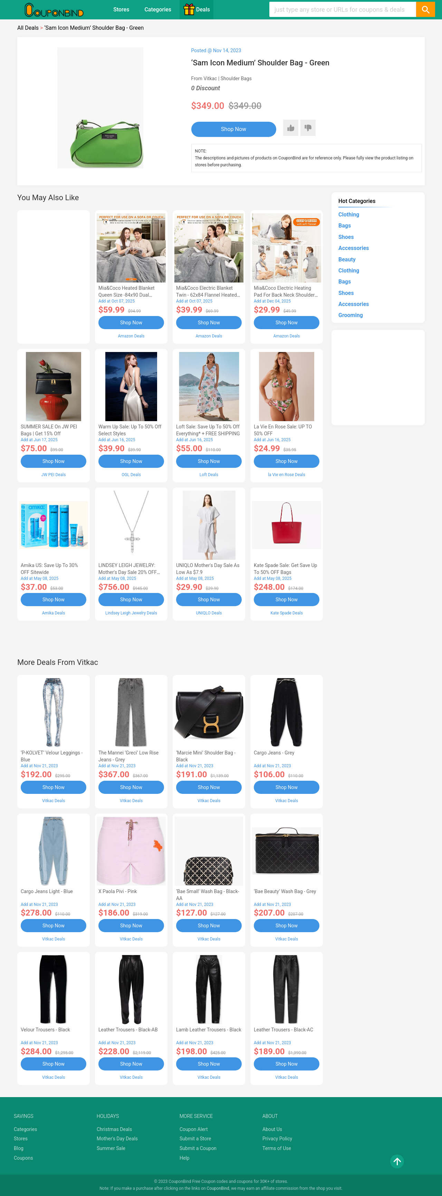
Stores (121, 9)
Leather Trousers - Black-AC (283, 1029)
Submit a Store (195, 1138)
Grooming (350, 315)
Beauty (347, 259)
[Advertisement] (53, 276)
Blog (18, 1148)
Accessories (353, 248)
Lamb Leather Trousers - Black (208, 1029)
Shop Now (233, 129)
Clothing (348, 214)
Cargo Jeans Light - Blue (47, 891)
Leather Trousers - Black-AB (128, 1029)
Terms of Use (276, 1148)
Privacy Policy (277, 1138)
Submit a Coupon (198, 1148)
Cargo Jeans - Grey (274, 752)
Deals (196, 9)
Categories (157, 9)
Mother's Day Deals (117, 1138)
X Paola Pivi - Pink (117, 891)
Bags (344, 225)
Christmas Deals (114, 1129)
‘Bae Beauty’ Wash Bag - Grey (285, 891)
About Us (272, 1129)
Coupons (23, 1158)
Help (185, 1158)
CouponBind (218, 1188)
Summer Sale (111, 1148)
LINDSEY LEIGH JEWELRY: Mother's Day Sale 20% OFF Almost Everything (127, 572)
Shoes (346, 237)
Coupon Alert (194, 1129)
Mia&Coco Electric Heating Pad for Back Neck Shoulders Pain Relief (285, 295)
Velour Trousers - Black (45, 1029)
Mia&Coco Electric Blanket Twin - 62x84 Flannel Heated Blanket (206, 295)
